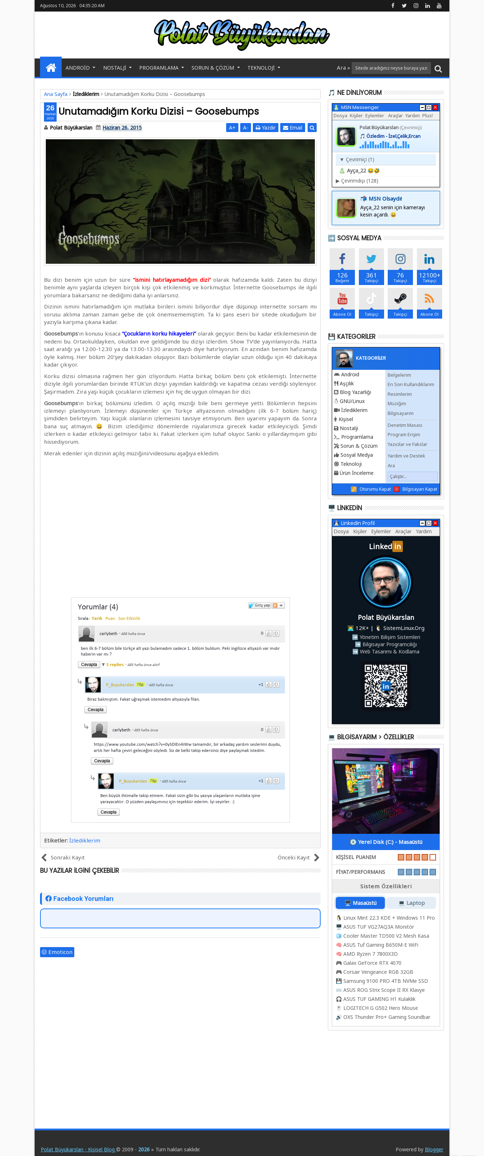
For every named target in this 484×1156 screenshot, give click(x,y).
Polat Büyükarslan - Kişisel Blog (78, 1149)
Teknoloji (261, 67)
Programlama (159, 67)
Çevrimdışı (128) (357, 180)
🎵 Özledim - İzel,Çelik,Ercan (390, 136)
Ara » (344, 67)
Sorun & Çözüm (213, 67)
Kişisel (346, 419)
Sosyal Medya (356, 454)
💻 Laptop (411, 902)
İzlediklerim (84, 840)
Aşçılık (347, 383)
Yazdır (266, 127)
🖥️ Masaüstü (360, 902)
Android (78, 67)
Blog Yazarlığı (355, 392)
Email (292, 127)
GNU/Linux (352, 401)
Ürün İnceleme (357, 472)
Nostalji (114, 67)
